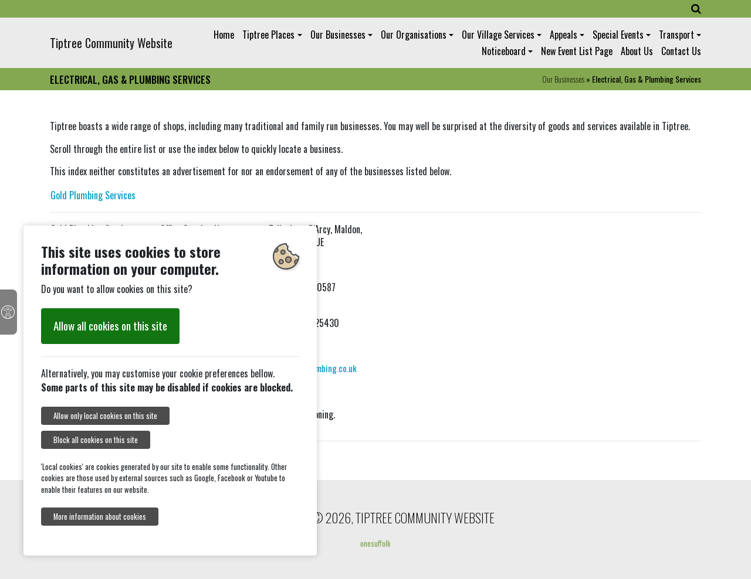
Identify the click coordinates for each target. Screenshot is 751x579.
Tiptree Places (268, 35)
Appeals (563, 35)
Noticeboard (504, 51)
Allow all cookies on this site (110, 325)
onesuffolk (375, 543)
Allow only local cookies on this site (105, 415)
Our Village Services (498, 35)
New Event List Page (577, 51)
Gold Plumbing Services (93, 195)
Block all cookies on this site (95, 439)
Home (224, 35)
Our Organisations (413, 35)
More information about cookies (99, 516)
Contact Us (681, 51)
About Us (637, 51)
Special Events (618, 35)
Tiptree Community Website (111, 43)
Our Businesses (338, 35)
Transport (676, 35)
